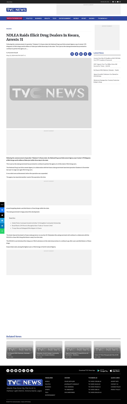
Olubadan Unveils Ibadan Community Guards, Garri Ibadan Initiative (47, 354)
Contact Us (114, 384)
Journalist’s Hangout (72, 384)
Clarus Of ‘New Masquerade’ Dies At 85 (106, 355)
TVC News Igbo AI (93, 389)
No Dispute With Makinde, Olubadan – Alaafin (106, 70)
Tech (54, 18)
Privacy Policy (115, 389)
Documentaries (70, 392)
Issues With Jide (70, 381)
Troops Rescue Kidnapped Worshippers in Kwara (27, 228)
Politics (29, 18)
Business (38, 18)
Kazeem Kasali (13, 52)
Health (47, 18)
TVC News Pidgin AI (94, 387)
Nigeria (9, 28)
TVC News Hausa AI (94, 384)
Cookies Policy (116, 387)
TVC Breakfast (69, 389)
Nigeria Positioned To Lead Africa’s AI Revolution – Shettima (76, 354)
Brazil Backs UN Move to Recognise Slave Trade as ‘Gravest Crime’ (32, 225)
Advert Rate (9, 2)
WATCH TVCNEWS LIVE (14, 18)
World (76, 18)
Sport (83, 18)
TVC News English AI (94, 392)
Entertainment (65, 18)
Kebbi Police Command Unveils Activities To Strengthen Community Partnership (36, 223)
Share (2, 204)
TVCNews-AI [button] (102, 18)
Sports (47, 389)
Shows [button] (91, 18)
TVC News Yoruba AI (94, 381)
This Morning (69, 387)
